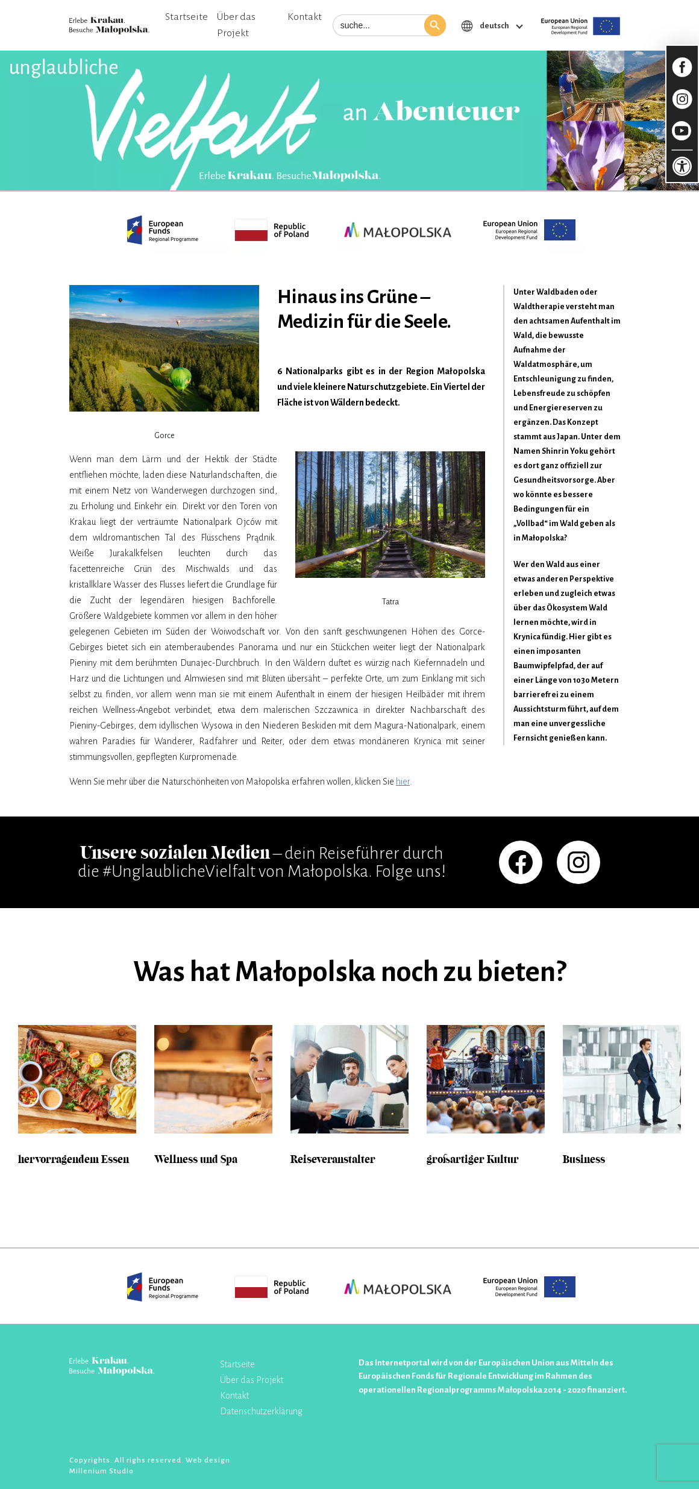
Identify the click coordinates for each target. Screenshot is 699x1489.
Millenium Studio (101, 1471)
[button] (435, 25)
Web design (208, 1460)
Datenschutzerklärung (261, 1411)
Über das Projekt (236, 25)
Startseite (186, 16)
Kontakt (304, 16)
